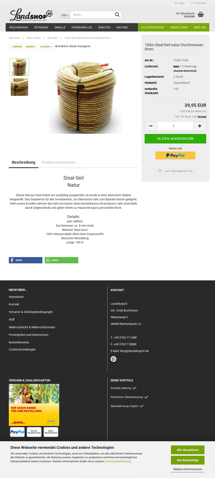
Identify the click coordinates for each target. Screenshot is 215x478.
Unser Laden (178, 27)
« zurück (16, 46)
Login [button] (180, 3)
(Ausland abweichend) (185, 71)
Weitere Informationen (187, 469)
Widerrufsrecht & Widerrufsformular (32, 327)
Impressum (16, 296)
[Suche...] (65, 14)
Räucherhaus (18, 27)
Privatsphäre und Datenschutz (29, 334)
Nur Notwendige (188, 460)
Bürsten (104, 27)
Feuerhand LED (82, 27)
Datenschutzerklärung (118, 461)
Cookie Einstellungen (22, 349)
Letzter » (46, 46)
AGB (12, 319)
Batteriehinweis (19, 342)
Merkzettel (198, 3)
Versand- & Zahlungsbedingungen (31, 312)
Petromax (41, 27)
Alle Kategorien (152, 27)
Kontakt (14, 304)
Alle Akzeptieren (188, 450)
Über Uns (200, 27)
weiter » (31, 46)
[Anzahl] (175, 126)
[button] (151, 126)
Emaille (60, 27)
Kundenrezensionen (58, 162)
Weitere (122, 27)
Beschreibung (23, 162)
